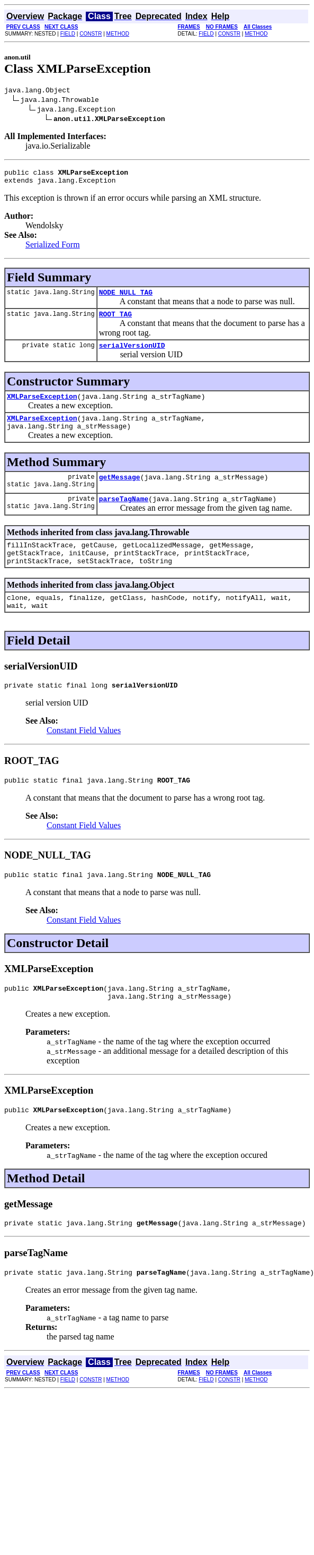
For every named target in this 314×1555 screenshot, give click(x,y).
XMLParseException (42, 407)
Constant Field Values (84, 757)
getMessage (119, 492)
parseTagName (124, 516)
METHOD (117, 34)
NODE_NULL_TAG (125, 298)
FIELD (67, 34)
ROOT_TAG (115, 322)
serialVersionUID (132, 354)
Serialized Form (52, 249)
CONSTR (90, 34)
